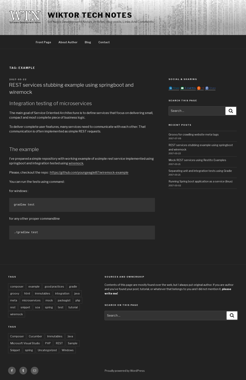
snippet (25, 307)
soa (37, 307)
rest (13, 307)
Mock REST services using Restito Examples (197, 160)
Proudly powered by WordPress (125, 370)
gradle (73, 286)
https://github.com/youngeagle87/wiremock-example (89, 172)
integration (62, 293)
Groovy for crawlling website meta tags (194, 134)
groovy (14, 293)
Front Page (43, 42)
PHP (48, 343)
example (34, 286)
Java (70, 336)
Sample (72, 343)
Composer (17, 336)
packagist (64, 300)
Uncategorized (47, 350)
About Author (67, 42)
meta (13, 300)
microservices (31, 300)
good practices (54, 286)
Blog (88, 42)
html (27, 293)
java (77, 293)
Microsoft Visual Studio (25, 343)
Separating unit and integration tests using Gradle (200, 170)
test (60, 307)
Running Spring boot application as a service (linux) (201, 181)
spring (49, 307)
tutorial (73, 307)
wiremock (76, 163)
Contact (104, 42)
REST (59, 343)
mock (49, 300)
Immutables (54, 336)
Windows (68, 350)
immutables (42, 293)
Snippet (15, 350)
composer (16, 286)
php (78, 300)
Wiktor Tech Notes (89, 15)
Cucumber (35, 336)
